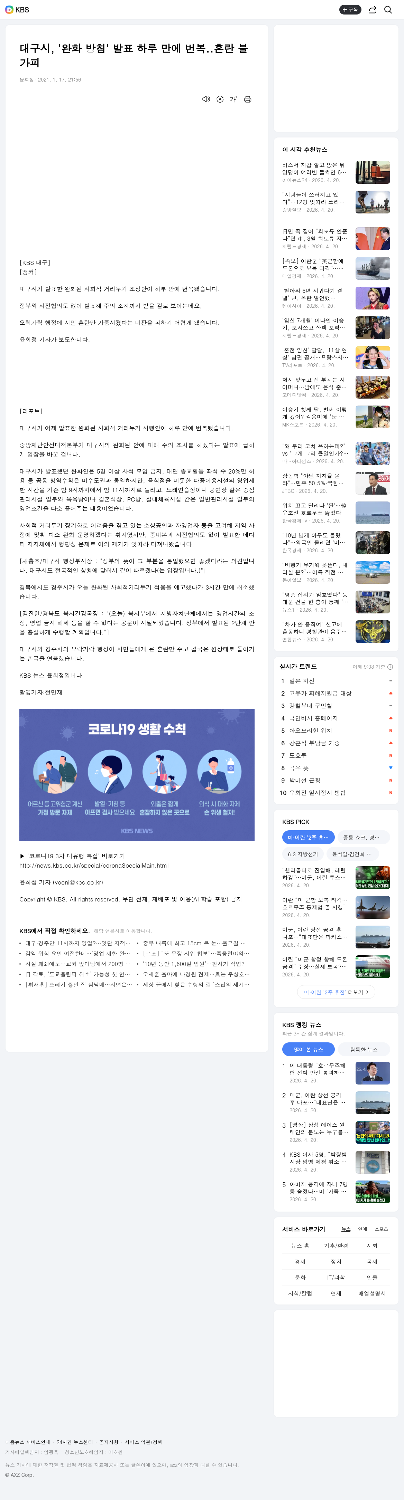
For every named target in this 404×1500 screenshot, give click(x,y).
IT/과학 (336, 1277)
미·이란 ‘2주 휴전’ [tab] (309, 837)
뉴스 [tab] (345, 1228)
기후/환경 (336, 1246)
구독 (350, 9)
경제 (300, 1261)
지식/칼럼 (300, 1293)
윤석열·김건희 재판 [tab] (354, 854)
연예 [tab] (362, 1228)
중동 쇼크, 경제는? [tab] (365, 837)
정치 (336, 1261)
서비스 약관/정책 (144, 1442)
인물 (372, 1277)
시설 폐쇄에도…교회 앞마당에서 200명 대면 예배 (79, 964)
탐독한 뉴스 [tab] (364, 1049)
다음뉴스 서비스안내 (27, 1442)
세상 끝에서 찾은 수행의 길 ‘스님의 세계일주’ (197, 984)
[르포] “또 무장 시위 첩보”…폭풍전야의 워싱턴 (197, 953)
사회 (372, 1246)
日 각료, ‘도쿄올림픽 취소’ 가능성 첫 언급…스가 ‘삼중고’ (79, 974)
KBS (22, 9)
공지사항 (109, 1442)
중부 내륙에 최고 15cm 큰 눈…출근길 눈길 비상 (197, 943)
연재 (336, 1293)
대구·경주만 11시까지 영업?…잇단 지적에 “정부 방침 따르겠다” (79, 943)
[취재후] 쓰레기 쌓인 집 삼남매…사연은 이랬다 (79, 984)
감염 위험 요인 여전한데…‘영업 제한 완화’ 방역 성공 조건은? (79, 953)
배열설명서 (372, 1293)
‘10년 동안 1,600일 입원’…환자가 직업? (194, 964)
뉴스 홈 (300, 1246)
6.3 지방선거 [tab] (303, 854)
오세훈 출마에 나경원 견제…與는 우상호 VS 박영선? (197, 974)
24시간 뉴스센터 (75, 1442)
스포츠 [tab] (381, 1228)
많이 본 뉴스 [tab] (308, 1049)
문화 (300, 1277)
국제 (372, 1261)
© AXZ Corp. (19, 1475)
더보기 (336, 992)
